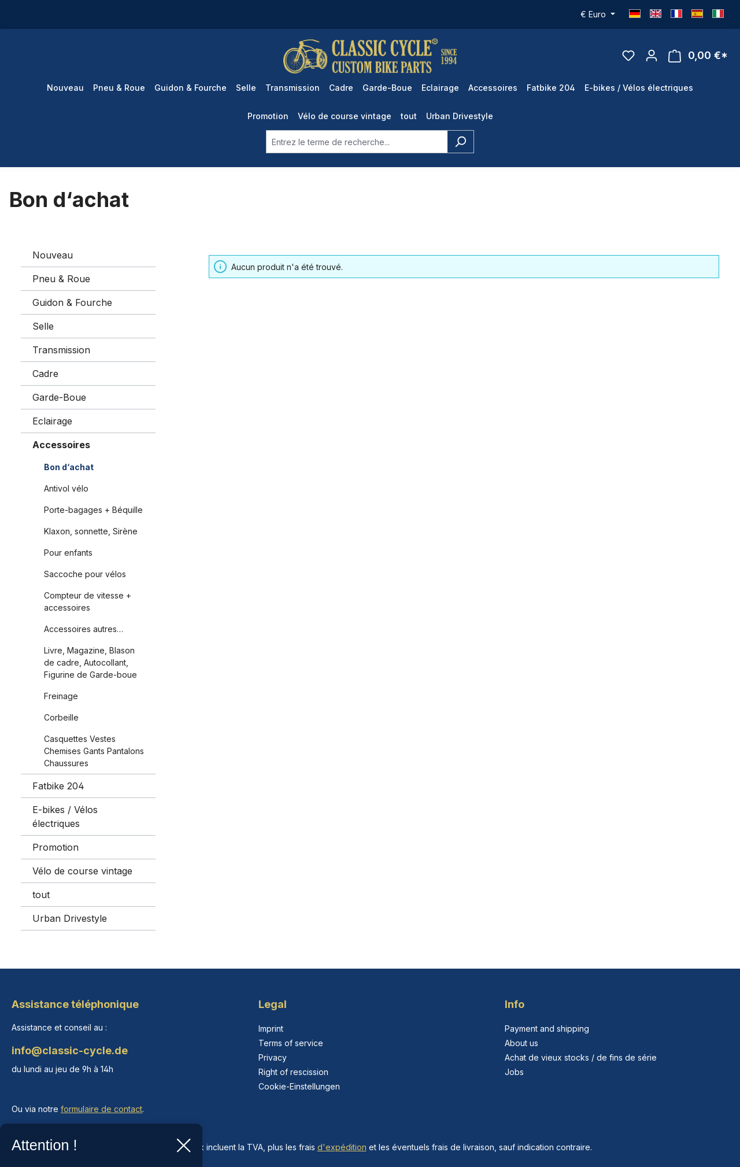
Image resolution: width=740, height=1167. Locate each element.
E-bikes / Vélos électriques (65, 816)
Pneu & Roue (61, 279)
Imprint (270, 1028)
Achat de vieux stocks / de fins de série (581, 1057)
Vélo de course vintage (82, 871)
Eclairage (52, 421)
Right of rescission (293, 1072)
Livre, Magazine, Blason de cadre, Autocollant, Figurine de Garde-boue (90, 662)
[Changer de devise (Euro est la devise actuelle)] (597, 14)
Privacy (272, 1057)
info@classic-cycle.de (70, 1050)
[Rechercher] (460, 141)
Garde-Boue (59, 397)
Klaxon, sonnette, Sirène (91, 531)
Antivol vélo (66, 488)
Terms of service (290, 1043)
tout (41, 894)
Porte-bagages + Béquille (93, 510)
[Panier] (698, 56)
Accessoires (61, 444)
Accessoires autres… (83, 629)
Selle (43, 326)
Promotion (55, 847)
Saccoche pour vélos (85, 574)
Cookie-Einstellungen (299, 1086)
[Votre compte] (651, 55)
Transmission (61, 350)
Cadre (45, 373)
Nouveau (52, 255)
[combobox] (356, 141)
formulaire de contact (101, 1109)
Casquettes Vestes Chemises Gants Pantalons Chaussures (94, 751)
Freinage (61, 696)
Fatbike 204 (58, 786)
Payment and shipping (547, 1028)
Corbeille (61, 717)
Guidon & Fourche (72, 302)
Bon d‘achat (69, 467)
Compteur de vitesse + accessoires (87, 601)
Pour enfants (68, 552)
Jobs (514, 1072)
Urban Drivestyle (69, 918)
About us (521, 1043)
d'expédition (342, 1147)
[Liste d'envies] (628, 55)
